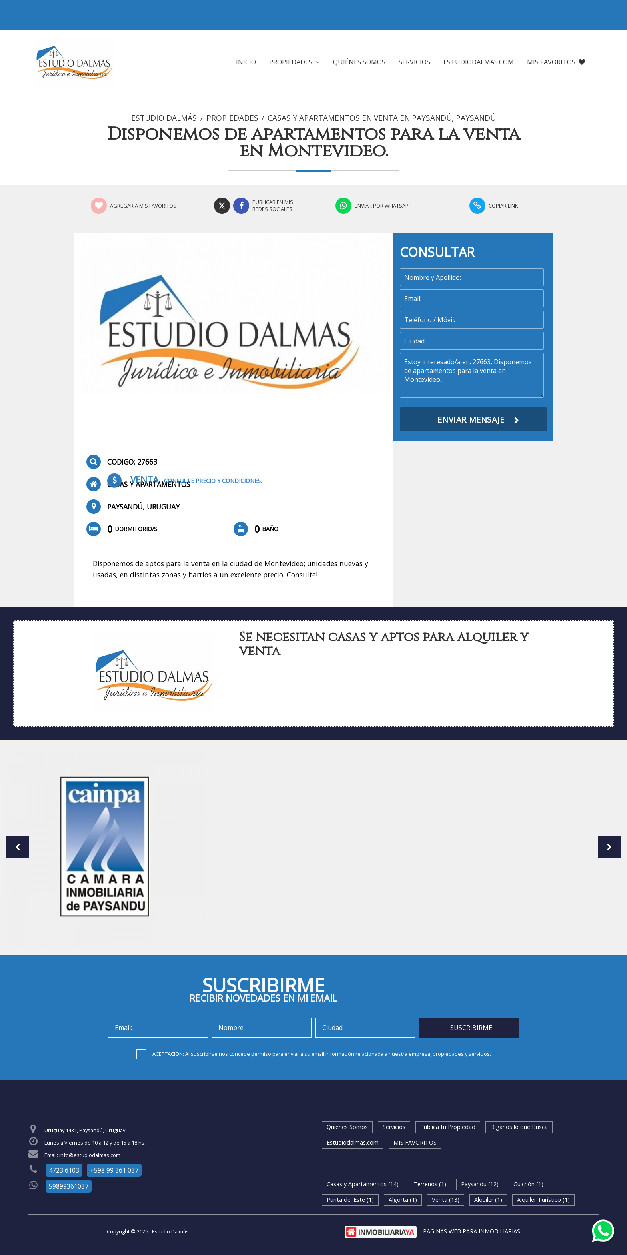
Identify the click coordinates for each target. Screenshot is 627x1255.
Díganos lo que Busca (519, 1127)
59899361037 (68, 1186)
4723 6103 (64, 1170)
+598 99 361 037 (114, 1170)
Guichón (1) (528, 1184)
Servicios (414, 61)
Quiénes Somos (359, 61)
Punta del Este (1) (350, 1199)
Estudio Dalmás (164, 118)
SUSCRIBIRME (471, 1027)
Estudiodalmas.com (478, 61)
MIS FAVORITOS (556, 61)
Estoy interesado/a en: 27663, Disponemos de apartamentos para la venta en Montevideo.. (472, 375)
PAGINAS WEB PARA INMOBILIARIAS (471, 1231)
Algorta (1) (403, 1199)
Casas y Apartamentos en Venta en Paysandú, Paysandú (382, 118)
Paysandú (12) (480, 1184)
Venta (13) (445, 1199)
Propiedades (294, 61)
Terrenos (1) (429, 1184)
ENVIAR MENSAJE (470, 419)
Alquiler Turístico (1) (543, 1199)
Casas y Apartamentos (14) (363, 1184)
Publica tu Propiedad (447, 1127)
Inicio (246, 61)
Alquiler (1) (488, 1199)
